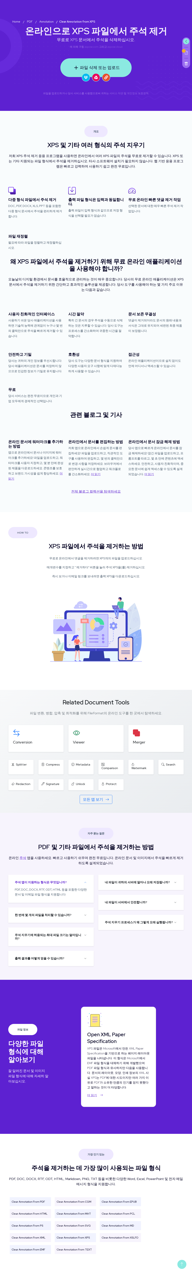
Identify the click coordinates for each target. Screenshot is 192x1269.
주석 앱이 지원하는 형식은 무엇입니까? (41, 882)
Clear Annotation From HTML (29, 1213)
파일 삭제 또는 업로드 (96, 67)
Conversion (22, 742)
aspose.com (91, 46)
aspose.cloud (114, 46)
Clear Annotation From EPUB (119, 1201)
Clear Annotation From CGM (74, 1201)
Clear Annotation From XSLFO (120, 1237)
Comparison (109, 766)
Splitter (19, 764)
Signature (50, 784)
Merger (139, 742)
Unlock (78, 784)
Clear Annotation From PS (27, 1225)
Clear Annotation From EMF (28, 1249)
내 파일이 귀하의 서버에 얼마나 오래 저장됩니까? (137, 882)
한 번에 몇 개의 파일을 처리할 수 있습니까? (43, 915)
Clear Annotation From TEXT (74, 1249)
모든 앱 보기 (96, 799)
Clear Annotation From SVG (74, 1225)
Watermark (138, 766)
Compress (50, 764)
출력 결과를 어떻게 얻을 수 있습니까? (39, 958)
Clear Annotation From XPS (73, 1237)
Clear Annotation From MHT (74, 1213)
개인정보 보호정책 (137, 93)
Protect (109, 784)
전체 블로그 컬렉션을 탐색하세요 (96, 491)
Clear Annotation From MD (118, 1225)
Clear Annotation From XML (28, 1237)
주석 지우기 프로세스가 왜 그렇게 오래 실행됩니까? (139, 922)
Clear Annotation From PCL (118, 1213)
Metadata (80, 764)
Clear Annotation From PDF (28, 1201)
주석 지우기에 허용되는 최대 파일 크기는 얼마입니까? (48, 937)
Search (168, 764)
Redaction (20, 784)
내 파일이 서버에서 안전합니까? (126, 902)
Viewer (79, 742)
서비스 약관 (116, 93)
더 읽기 (95, 474)
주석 (23, 858)
